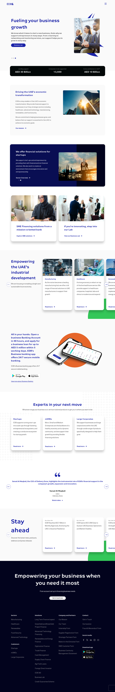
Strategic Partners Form (67, 637)
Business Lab (18, 45)
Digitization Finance (42, 646)
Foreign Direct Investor (43, 668)
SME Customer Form (66, 646)
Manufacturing (16, 619)
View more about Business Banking (22, 381)
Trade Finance (40, 651)
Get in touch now (57, 598)
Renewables (15, 628)
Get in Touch (87, 619)
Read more (50, 307)
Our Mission (63, 619)
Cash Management (42, 655)
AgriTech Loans (40, 664)
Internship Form (64, 628)
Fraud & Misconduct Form (91, 628)
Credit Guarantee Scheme (44, 682)
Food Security (16, 633)
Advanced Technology (19, 637)
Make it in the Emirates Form (69, 642)
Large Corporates (17, 657)
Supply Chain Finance (43, 659)
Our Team (62, 624)
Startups (14, 648)
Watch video (57, 500)
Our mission (21, 128)
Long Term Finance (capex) (45, 619)
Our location (86, 624)
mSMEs (14, 653)
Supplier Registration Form (68, 633)
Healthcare (15, 624)
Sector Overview (23, 178)
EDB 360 (38, 673)
